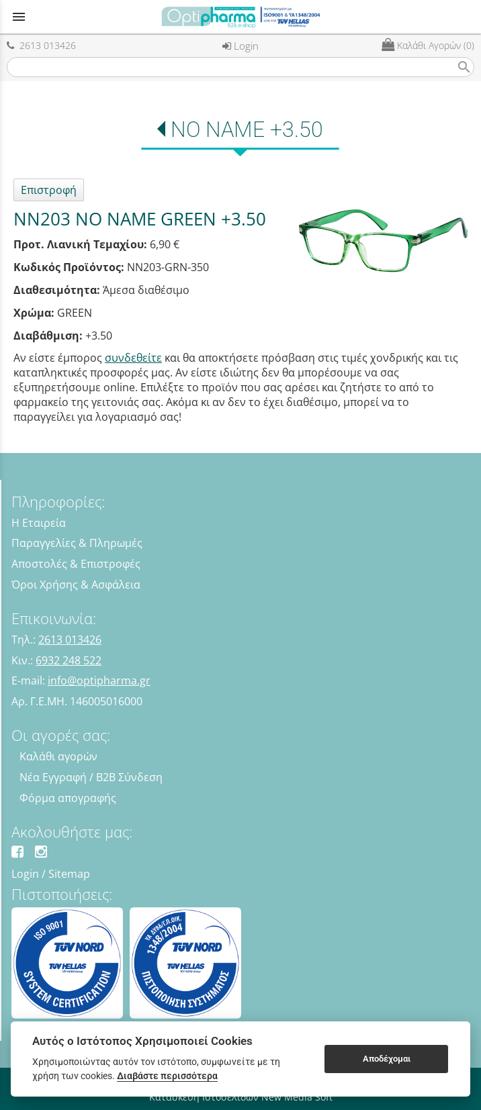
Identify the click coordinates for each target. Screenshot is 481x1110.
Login (240, 45)
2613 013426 (41, 45)
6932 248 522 (68, 660)
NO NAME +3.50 (247, 129)
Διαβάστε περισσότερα (167, 1075)
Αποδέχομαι (386, 1059)
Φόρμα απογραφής (67, 798)
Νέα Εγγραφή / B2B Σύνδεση (91, 777)
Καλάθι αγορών (58, 756)
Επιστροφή (49, 190)
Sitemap (69, 873)
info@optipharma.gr (99, 680)
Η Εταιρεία (38, 522)
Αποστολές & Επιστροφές (75, 563)
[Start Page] (240, 17)
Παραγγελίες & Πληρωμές (76, 543)
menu (19, 17)
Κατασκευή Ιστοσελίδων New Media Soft (241, 1097)
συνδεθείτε (133, 357)
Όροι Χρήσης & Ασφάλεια (75, 584)
